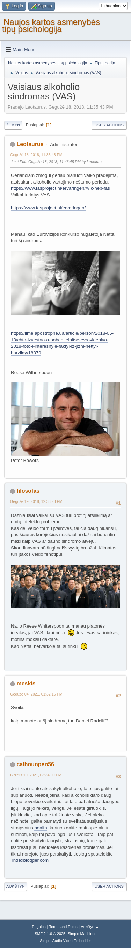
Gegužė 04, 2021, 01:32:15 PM (36, 694)
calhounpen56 (35, 764)
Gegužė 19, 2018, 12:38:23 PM (36, 501)
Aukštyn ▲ (90, 927)
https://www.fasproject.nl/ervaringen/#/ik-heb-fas (60, 188)
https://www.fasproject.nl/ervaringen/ (48, 207)
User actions (109, 125)
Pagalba (39, 927)
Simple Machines (82, 934)
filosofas (27, 491)
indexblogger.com (30, 860)
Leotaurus (29, 144)
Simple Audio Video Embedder (65, 941)
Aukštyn (15, 886)
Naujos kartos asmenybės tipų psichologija (51, 25)
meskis (25, 683)
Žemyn (13, 125)
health (40, 827)
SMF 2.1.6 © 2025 (50, 934)
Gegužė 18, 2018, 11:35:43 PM (36, 155)
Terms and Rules (63, 927)
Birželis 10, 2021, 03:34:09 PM (35, 775)
